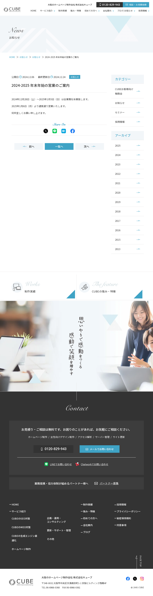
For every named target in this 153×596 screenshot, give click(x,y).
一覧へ (59, 146)
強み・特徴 (75, 10)
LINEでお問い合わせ (58, 464)
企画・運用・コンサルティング (56, 519)
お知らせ (75, 76)
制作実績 (62, 10)
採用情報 (143, 10)
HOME (33, 10)
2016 (117, 230)
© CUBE (137, 587)
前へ (28, 146)
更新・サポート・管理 (59, 530)
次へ (89, 146)
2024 (117, 155)
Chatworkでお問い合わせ (91, 464)
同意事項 (121, 525)
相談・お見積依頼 (136, 4)
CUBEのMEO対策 (21, 527)
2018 (117, 211)
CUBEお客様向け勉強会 (124, 91)
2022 (117, 174)
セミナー (120, 112)
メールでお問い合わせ (99, 449)
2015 (117, 239)
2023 (117, 164)
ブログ (86, 532)
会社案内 (107, 10)
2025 (117, 145)
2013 (117, 249)
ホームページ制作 (21, 549)
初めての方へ (91, 10)
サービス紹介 (46, 10)
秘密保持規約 (124, 518)
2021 (117, 183)
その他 (50, 539)
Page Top (140, 561)
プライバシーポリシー (129, 511)
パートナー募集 (106, 483)
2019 (117, 202)
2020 (117, 192)
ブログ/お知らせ (125, 10)
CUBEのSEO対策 (21, 518)
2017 (117, 221)
